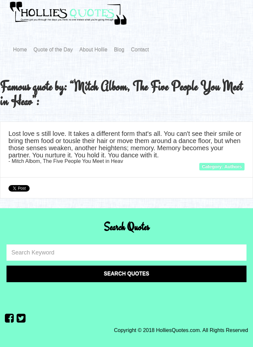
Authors (233, 166)
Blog (119, 49)
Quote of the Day (53, 49)
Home (20, 49)
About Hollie (93, 49)
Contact (140, 49)
